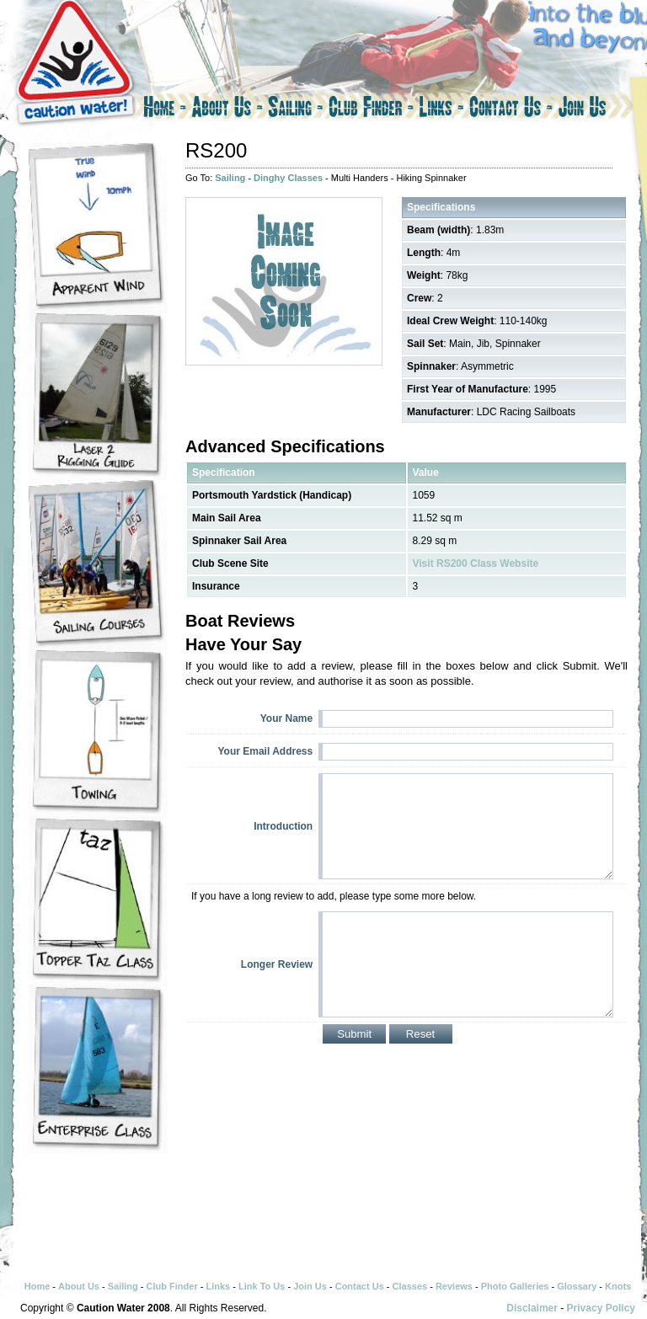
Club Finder (371, 109)
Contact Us (511, 109)
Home (163, 109)
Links (441, 109)
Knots (618, 1286)
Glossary (576, 1286)
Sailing (295, 109)
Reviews (454, 1286)
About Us (227, 109)
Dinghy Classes (288, 178)
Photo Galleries (515, 1286)
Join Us (597, 109)
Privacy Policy (601, 1308)
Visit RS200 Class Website (476, 563)
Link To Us (261, 1286)
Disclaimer (532, 1308)
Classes (410, 1286)
